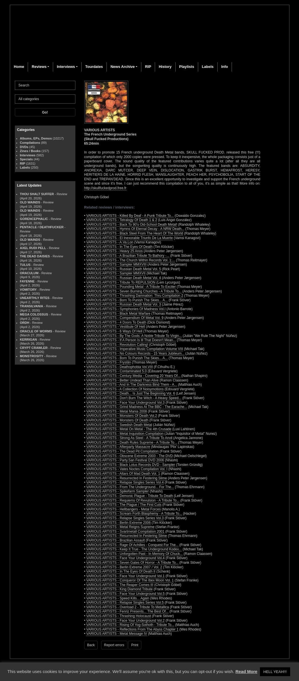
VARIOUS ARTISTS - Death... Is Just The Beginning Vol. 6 (130, 393)
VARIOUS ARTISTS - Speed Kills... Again (117, 598)
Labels (208, 66)
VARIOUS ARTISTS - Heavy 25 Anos (114, 251)
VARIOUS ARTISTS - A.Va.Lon (109, 242)
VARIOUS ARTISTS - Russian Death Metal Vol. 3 (123, 304)
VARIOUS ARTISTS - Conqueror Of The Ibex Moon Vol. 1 (130, 580)
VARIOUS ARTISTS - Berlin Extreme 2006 (118, 523)
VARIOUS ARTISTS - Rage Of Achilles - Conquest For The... (132, 545)
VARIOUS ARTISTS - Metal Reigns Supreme (120, 527)
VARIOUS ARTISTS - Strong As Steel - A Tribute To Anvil (129, 438)
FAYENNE (27, 281)
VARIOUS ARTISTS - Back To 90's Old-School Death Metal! (131, 225)
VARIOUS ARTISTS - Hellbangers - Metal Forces (123, 509)
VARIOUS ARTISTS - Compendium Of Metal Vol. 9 (124, 318)
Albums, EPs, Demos (36, 138)
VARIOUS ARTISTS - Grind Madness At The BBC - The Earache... (136, 407)
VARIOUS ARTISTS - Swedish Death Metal (119, 425)
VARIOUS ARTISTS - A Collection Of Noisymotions (125, 389)
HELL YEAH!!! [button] (275, 672)
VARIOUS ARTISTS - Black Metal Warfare (118, 314)
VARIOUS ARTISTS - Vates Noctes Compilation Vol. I (126, 469)
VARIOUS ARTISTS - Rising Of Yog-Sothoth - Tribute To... (130, 625)
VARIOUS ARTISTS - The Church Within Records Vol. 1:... (130, 260)
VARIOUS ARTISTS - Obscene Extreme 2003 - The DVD (129, 456)
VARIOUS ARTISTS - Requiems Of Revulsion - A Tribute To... (132, 500)
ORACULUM (29, 273)
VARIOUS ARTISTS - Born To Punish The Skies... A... (127, 300)
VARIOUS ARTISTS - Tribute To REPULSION (120, 282)
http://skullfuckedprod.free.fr (105, 188)
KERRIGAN (28, 339)
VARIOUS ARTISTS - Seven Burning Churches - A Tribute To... (133, 291)
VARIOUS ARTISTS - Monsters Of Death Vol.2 (121, 416)
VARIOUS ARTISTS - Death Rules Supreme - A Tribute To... (131, 442)
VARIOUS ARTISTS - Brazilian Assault (115, 540)
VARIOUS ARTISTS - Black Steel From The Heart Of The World (134, 233)
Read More (246, 671)
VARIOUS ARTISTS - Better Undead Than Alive (122, 380)
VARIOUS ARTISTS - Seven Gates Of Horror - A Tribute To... (132, 563)
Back (91, 645)
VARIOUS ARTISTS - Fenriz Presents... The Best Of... (127, 611)
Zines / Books (30, 151)
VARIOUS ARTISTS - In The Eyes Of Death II (120, 571)
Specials (26, 159)
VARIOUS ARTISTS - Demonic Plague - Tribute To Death (129, 496)
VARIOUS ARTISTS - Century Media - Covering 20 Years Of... (133, 376)
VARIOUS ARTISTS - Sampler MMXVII (116, 273)
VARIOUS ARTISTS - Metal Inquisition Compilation (124, 434)
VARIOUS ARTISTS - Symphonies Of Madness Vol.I (126, 309)
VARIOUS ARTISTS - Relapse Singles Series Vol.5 (125, 603)
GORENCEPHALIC (34, 219)
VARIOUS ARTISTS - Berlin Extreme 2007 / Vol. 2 (124, 567)
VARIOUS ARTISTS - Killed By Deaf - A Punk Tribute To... (130, 216)
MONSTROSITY (31, 356)
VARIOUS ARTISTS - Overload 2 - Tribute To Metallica (127, 607)
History (165, 66)
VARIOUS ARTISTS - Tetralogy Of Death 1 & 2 (121, 220)
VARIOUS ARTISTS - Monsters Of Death (117, 420)
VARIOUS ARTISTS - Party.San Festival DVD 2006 (125, 460)
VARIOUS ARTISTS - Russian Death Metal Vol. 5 (123, 269)
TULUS (25, 264)
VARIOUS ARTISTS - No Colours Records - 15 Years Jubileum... (135, 353)
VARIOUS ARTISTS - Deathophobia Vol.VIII (119, 367)
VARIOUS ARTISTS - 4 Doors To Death (116, 322)
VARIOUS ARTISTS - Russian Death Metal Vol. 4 (123, 278)
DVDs (24, 147)
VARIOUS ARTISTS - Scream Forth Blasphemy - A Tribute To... (134, 514)
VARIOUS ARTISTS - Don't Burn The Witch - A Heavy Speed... (133, 398)
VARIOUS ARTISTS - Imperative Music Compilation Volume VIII (134, 349)
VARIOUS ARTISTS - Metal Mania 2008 (116, 411)
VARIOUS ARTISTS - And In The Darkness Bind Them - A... (131, 385)
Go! (45, 112)
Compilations (30, 142)
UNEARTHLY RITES (35, 298)
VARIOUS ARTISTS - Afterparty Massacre (118, 447)
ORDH (24, 322)
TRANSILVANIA (31, 306)
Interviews (66, 66)
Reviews (39, 66)
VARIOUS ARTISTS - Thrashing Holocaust (118, 616)
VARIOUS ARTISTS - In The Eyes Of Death (119, 247)
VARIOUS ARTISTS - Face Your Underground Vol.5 (125, 594)
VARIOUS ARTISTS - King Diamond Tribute (119, 589)
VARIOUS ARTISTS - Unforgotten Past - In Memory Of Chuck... (134, 554)
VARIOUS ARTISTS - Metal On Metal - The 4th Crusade (128, 429)
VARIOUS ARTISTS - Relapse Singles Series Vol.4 (125, 482)
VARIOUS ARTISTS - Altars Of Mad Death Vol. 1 (123, 474)
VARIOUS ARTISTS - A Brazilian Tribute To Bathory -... (127, 256)
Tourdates (94, 66)
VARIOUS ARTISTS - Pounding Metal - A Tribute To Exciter (131, 287)
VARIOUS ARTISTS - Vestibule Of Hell (115, 327)
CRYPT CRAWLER (34, 347)
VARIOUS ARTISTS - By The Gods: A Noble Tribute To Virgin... (134, 336)
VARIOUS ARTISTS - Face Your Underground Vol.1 (125, 576)
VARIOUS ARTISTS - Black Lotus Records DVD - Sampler (130, 465)
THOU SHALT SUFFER (37, 194)
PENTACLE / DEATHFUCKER (42, 227)
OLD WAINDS (30, 202)
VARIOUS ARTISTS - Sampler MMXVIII (116, 264)
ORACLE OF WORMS (36, 331)
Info (224, 66)
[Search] (45, 85)
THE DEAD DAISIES (35, 256)
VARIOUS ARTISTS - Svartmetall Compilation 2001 (125, 532)
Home (19, 66)
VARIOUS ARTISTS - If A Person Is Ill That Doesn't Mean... (131, 340)
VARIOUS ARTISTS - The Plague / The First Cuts (123, 505)
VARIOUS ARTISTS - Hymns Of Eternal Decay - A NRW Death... (135, 229)
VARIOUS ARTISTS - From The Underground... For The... (130, 487)
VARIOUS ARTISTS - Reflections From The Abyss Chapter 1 (132, 629)
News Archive (123, 66)
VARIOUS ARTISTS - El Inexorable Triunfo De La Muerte (129, 238)
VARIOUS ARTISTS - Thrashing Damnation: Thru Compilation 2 (134, 296)
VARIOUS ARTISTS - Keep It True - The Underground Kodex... (134, 549)
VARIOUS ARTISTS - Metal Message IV (116, 634)
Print (135, 645)
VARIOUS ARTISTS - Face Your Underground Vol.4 (125, 558)
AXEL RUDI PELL (33, 248)
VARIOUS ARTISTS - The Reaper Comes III (119, 585)
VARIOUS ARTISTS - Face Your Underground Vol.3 (125, 403)
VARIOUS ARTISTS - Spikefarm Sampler (117, 491)
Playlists (186, 66)
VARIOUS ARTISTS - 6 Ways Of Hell (114, 331)
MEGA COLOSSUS (34, 314)
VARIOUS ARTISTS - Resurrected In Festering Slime (126, 478)
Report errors (114, 645)
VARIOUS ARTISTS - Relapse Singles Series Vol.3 (125, 518)
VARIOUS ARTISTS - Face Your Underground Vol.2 (125, 621)
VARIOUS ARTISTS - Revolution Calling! (117, 345)
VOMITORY (28, 289)
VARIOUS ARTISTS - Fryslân (108, 362)
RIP (148, 66)
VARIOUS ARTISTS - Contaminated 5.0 (116, 371)
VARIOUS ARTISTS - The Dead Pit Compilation (122, 451)
